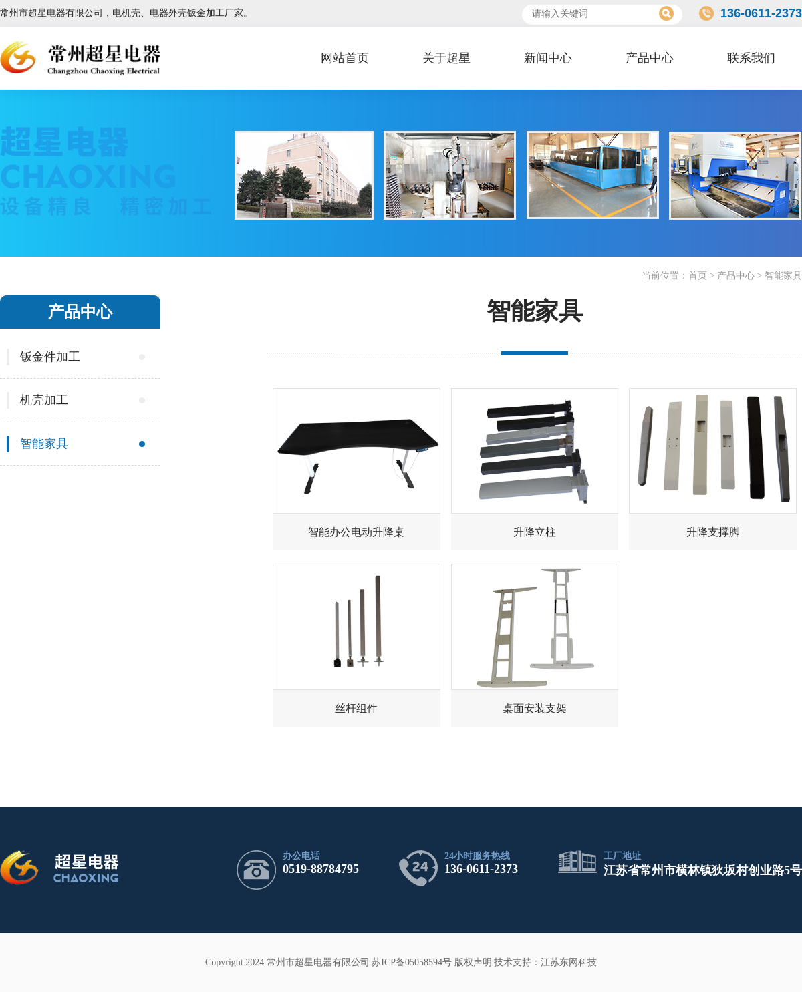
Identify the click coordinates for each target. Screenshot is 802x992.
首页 (697, 276)
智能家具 (783, 276)
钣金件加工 (50, 356)
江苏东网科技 (569, 962)
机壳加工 (44, 400)
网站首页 (345, 58)
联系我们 (751, 58)
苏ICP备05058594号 (412, 962)
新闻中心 (548, 58)
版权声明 (473, 962)
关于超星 (446, 58)
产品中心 (650, 58)
